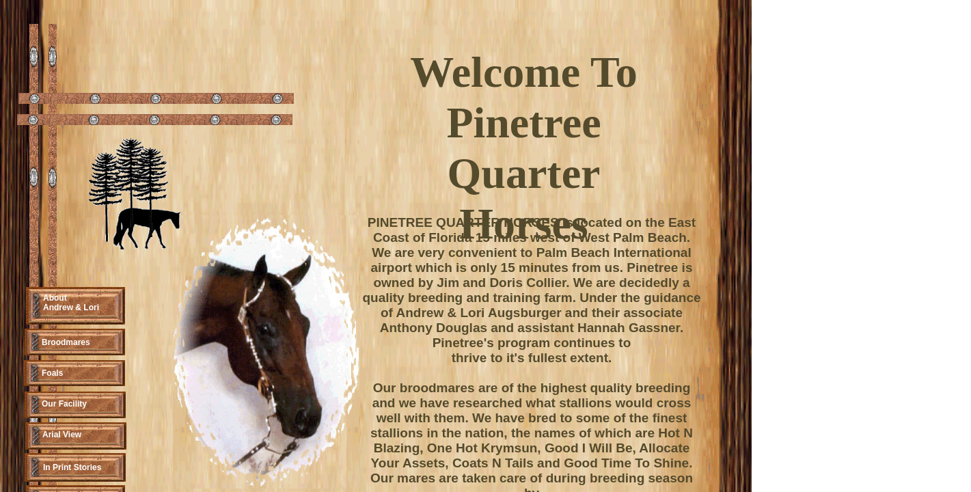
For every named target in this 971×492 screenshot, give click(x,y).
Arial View (61, 434)
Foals (52, 373)
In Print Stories (72, 467)
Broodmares (66, 342)
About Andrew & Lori (71, 302)
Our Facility (64, 404)
